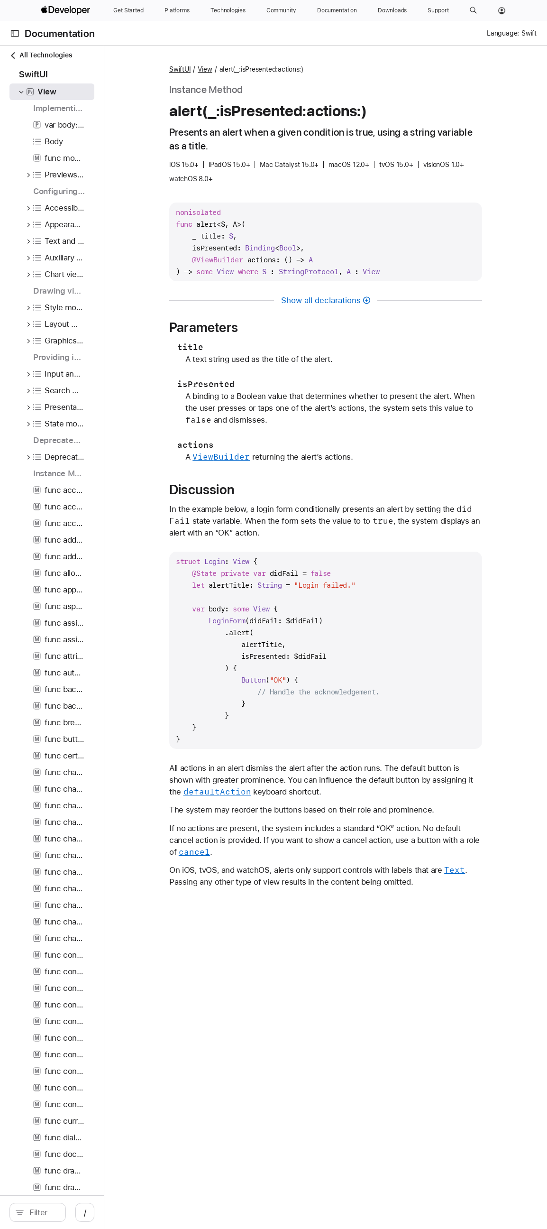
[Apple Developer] (66, 10)
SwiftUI (238, 69)
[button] (473, 10)
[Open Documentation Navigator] (15, 33)
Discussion (260, 489)
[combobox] (85, 1212)
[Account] (502, 10)
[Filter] (85, 1212)
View (263, 69)
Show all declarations (368, 300)
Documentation (60, 33)
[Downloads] (392, 10)
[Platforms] (177, 10)
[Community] (281, 10)
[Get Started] (128, 10)
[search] (80, 1212)
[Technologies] (228, 10)
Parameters (262, 327)
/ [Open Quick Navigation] (170, 1212)
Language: (503, 33)
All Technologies (40, 55)
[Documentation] (337, 10)
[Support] (438, 10)
